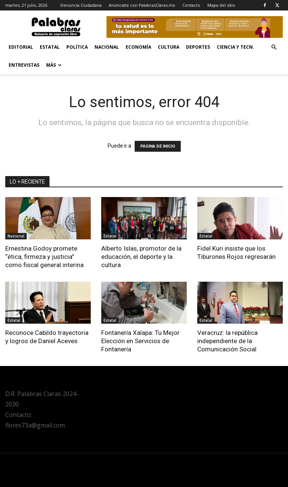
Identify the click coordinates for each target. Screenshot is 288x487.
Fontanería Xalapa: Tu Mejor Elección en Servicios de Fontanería (140, 341)
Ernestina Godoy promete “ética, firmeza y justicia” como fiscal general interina (44, 257)
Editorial (21, 47)
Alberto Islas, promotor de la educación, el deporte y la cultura (141, 257)
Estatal (50, 47)
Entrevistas (24, 65)
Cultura (168, 47)
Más (54, 65)
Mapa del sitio (221, 5)
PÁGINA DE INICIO (157, 146)
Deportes (198, 47)
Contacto (191, 5)
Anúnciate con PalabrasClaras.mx (142, 5)
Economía (138, 47)
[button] (274, 47)
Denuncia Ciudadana (81, 5)
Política (77, 47)
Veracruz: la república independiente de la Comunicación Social (227, 341)
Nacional (106, 47)
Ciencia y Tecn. (235, 47)
